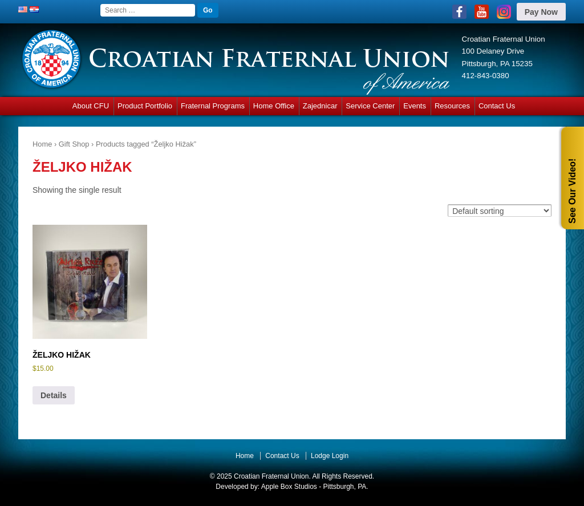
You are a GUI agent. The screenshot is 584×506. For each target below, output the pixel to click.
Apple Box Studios (289, 487)
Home (42, 144)
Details (53, 395)
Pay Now (541, 12)
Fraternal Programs (213, 106)
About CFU (90, 106)
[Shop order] (499, 210)
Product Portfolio (144, 106)
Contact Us (496, 106)
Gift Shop (74, 144)
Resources (452, 106)
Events (414, 106)
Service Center (370, 106)
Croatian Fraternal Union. (271, 476)
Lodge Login (329, 456)
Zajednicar (320, 106)
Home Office (273, 106)
